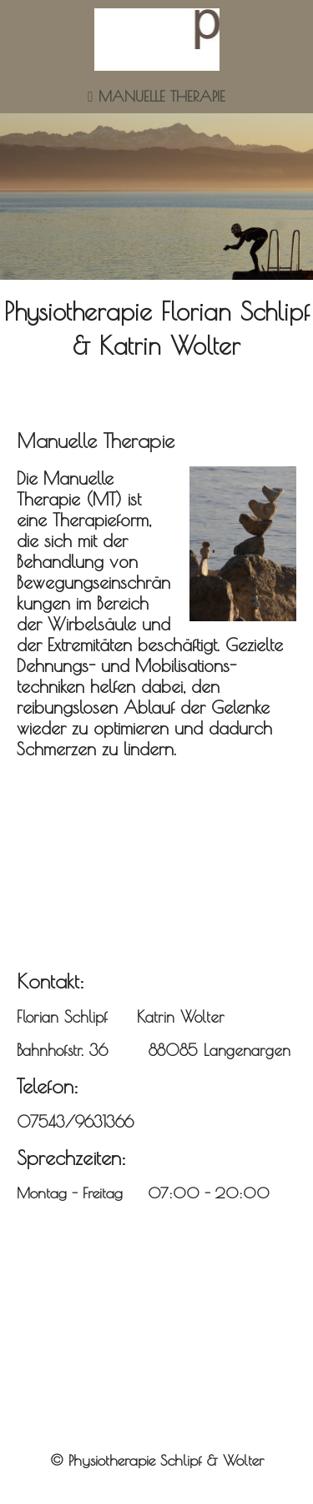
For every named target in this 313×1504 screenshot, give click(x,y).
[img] (157, 39)
